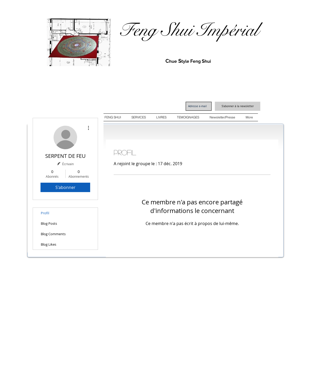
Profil (45, 213)
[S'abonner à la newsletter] (237, 106)
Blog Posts (49, 223)
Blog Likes (48, 244)
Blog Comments (53, 234)
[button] (112, 117)
